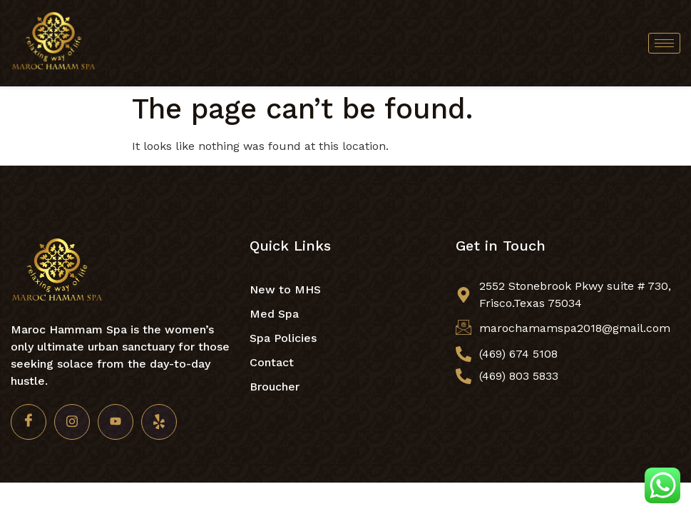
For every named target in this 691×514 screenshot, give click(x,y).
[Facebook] (28, 422)
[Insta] (72, 422)
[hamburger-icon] (664, 43)
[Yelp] (159, 422)
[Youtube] (115, 422)
